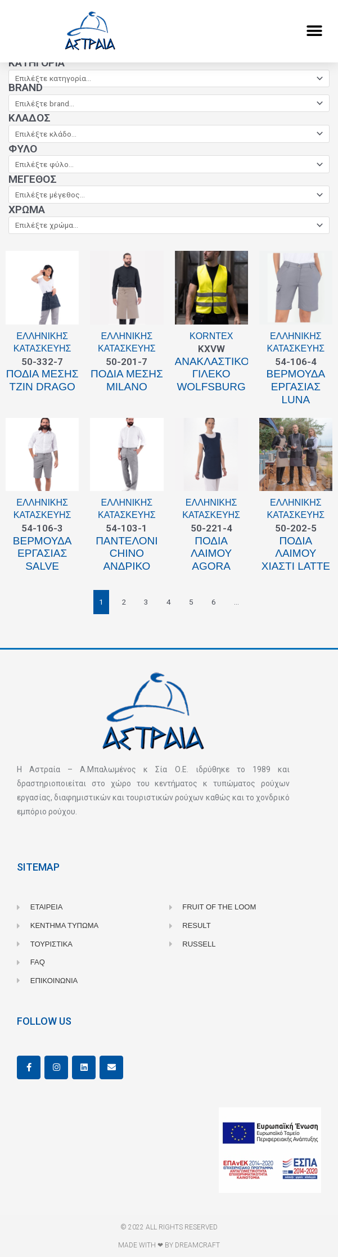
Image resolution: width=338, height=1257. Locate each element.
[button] (314, 31)
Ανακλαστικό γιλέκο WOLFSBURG (212, 374)
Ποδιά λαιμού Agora (211, 554)
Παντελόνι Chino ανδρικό (126, 554)
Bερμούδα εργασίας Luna (296, 387)
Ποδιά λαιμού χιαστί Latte (296, 554)
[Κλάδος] (169, 134)
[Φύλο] (169, 164)
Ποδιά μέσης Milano (127, 380)
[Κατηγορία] (169, 79)
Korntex (211, 336)
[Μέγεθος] (169, 195)
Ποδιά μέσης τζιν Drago (42, 380)
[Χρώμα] (169, 226)
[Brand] (169, 103)
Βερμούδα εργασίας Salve (42, 554)
